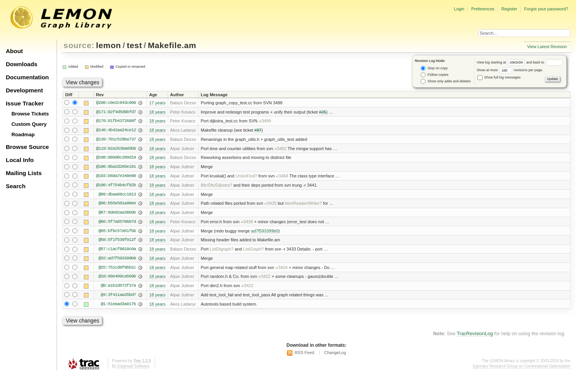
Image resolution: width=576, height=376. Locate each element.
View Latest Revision (547, 46)
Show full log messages (499, 77)
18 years (157, 112)
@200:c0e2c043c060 (116, 103)
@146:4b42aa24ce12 (116, 130)
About (14, 51)
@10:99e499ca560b (117, 278)
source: (78, 45)
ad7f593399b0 (264, 232)
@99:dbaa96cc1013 (117, 195)
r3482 (280, 149)
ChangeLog (335, 355)
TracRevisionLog (475, 336)
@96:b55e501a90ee (117, 204)
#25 (322, 112)
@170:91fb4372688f (116, 121)
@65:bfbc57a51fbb (117, 232)
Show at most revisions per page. (510, 70)
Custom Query (29, 124)
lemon (108, 45)
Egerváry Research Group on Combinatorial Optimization (521, 368)
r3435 (271, 204)
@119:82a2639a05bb (116, 149)
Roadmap (23, 134)
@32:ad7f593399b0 (117, 260)
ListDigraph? (222, 250)
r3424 (282, 269)
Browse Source (27, 147)
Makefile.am (172, 45)
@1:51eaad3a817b (118, 306)
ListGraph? (253, 250)
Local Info (20, 160)
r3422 (265, 278)
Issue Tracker (24, 103)
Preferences (482, 9)
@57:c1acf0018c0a (117, 250)
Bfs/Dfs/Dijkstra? (216, 186)
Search (15, 186)
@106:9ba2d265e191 (116, 167)
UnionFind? (246, 176)
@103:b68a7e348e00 (116, 177)
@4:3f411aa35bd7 (118, 297)
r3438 (247, 223)
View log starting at (501, 62)
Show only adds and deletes (446, 81)
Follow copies (434, 74)
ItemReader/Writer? (303, 204)
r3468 (282, 176)
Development (24, 90)
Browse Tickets (30, 114)
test (134, 45)
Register (509, 9)
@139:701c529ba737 (116, 140)
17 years (157, 102)
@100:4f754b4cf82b (116, 186)
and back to (544, 62)
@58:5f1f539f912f (117, 241)
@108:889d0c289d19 (116, 158)
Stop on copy (434, 68)
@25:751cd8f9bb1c (117, 269)
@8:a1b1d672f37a (118, 287)
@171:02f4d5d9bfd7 (116, 112)
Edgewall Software (133, 368)
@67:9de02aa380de (117, 214)
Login (459, 9)
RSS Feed (304, 355)
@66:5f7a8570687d (117, 223)
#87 (257, 130)
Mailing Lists (24, 173)
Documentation (27, 77)
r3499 (265, 121)
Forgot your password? (546, 9)
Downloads (21, 64)
